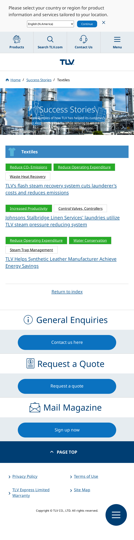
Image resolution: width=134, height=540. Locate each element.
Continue (87, 24)
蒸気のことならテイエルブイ (67, 62)
